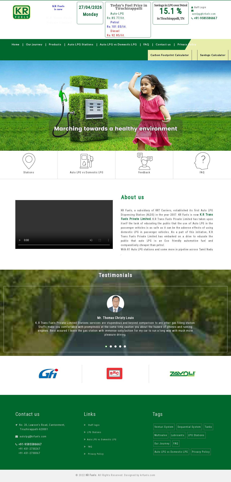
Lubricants (177, 435)
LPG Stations (92, 432)
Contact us (163, 44)
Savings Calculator (212, 55)
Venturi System (164, 426)
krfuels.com (147, 475)
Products (55, 44)
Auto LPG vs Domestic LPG (118, 44)
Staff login (92, 425)
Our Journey (161, 443)
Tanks (208, 426)
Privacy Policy (186, 44)
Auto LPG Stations (80, 44)
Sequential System (189, 426)
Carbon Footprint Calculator (170, 55)
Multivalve (160, 435)
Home (15, 44)
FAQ (146, 44)
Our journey (34, 44)
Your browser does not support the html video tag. (64, 224)
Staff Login (200, 7)
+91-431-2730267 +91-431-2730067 (28, 449)
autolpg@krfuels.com (31, 436)
